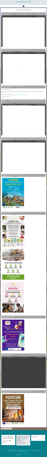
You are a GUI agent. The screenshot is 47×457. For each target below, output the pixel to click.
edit (27, 454)
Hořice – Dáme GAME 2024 (8, 316)
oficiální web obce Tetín (23, 2)
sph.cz (29, 454)
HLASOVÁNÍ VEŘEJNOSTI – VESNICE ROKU (13, 86)
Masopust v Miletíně (6, 354)
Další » (11, 428)
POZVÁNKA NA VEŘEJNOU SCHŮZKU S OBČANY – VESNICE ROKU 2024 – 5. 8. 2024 (23, 138)
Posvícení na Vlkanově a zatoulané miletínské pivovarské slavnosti (18, 391)
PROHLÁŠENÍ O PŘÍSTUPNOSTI (23, 452)
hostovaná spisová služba (30, 450)
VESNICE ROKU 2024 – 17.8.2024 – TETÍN (12, 174)
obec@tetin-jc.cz (23, 439)
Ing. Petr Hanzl (23, 454)
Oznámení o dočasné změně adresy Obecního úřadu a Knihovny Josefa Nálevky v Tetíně (23, 13)
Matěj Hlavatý (15, 14)
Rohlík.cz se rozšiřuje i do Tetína (9, 212)
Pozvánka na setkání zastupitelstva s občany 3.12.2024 (15, 49)
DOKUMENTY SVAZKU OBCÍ (23, 453)
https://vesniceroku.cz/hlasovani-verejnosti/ (20, 94)
